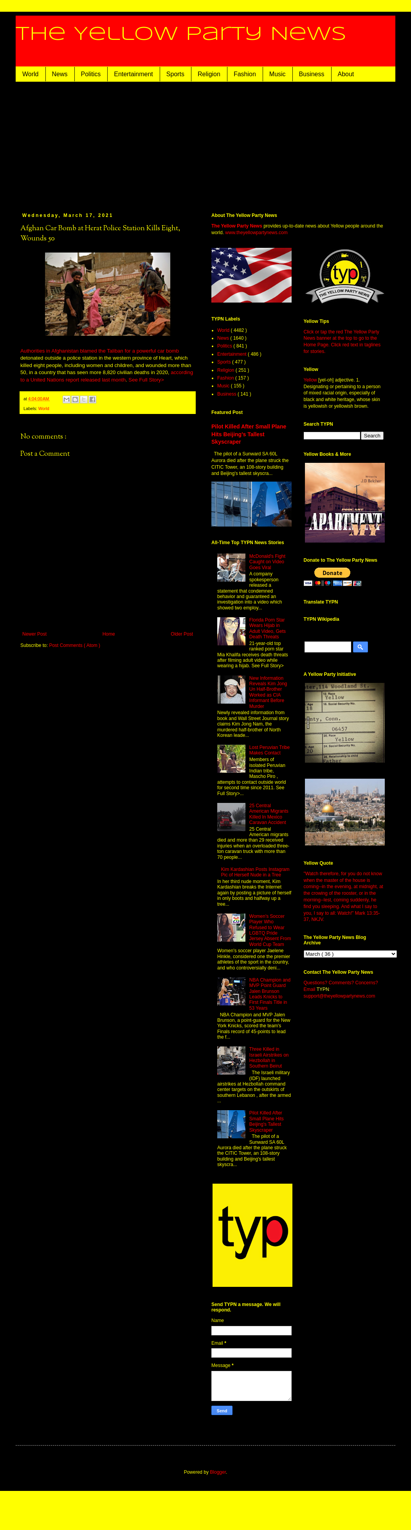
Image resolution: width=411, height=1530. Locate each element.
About (346, 74)
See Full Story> (146, 380)
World (30, 74)
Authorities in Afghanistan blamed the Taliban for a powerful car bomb (99, 351)
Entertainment (133, 74)
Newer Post (34, 634)
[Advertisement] (205, 140)
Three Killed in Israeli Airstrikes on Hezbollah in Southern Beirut (269, 1057)
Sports (175, 74)
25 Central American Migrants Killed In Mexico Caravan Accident (268, 814)
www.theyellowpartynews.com (256, 232)
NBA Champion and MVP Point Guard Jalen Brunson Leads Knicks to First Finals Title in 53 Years (269, 994)
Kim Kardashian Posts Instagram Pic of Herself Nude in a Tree (255, 872)
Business (311, 74)
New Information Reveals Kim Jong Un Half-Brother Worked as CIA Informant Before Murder (268, 692)
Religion (209, 74)
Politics (91, 74)
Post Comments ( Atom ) (74, 645)
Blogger (218, 1472)
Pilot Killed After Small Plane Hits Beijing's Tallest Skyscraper (248, 434)
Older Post (182, 634)
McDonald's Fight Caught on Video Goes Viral (267, 562)
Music (277, 74)
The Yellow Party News (181, 34)
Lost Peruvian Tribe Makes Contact (269, 750)
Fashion (245, 74)
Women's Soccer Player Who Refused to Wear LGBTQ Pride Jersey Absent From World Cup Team (270, 930)
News (60, 74)
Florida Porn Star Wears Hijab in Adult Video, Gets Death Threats (267, 628)
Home (109, 634)
